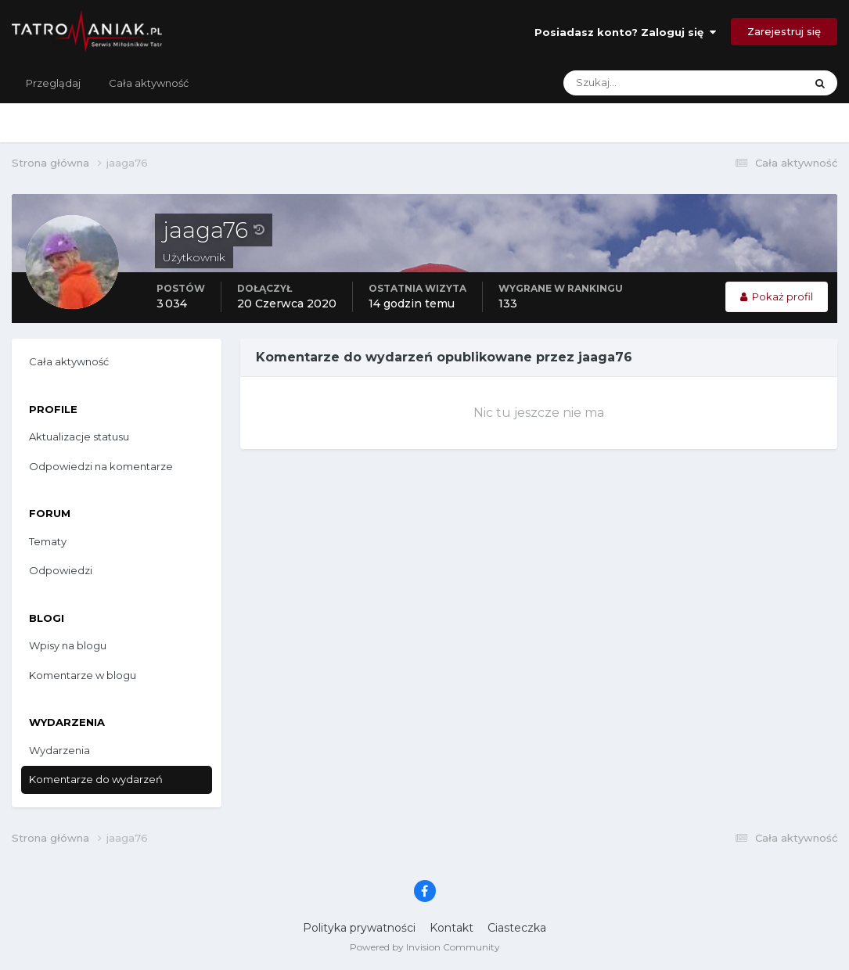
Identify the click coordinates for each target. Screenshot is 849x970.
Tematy (48, 541)
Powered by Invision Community (425, 947)
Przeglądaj (53, 83)
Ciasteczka (516, 928)
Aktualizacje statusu (79, 436)
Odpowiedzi (60, 570)
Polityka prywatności (359, 928)
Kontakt (451, 928)
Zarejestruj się (784, 31)
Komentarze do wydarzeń (96, 779)
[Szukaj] (622, 82)
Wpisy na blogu (67, 645)
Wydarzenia (59, 750)
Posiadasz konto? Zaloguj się (625, 32)
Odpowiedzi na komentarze (101, 466)
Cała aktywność (149, 83)
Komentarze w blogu (82, 675)
